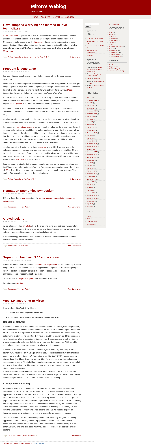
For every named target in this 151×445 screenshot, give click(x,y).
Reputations (18, 57)
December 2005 (92, 195)
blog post (26, 198)
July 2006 (90, 184)
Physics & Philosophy (115, 46)
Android (42, 147)
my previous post (25, 278)
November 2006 (92, 174)
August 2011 (91, 105)
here (17, 159)
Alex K (111, 65)
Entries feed (90, 219)
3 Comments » (75, 436)
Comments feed (92, 221)
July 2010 (90, 119)
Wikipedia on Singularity (116, 71)
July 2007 (90, 163)
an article (27, 226)
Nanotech (114, 38)
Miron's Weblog (48, 6)
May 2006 (90, 190)
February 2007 (91, 171)
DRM (8, 170)
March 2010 (90, 124)
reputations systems (25, 127)
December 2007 (92, 152)
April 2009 (90, 135)
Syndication (114, 24)
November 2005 (92, 198)
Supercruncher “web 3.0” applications (31, 257)
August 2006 (91, 182)
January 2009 (91, 141)
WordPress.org (91, 224)
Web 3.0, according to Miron (23, 300)
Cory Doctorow (113, 67)
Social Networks (30, 57)
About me (45, 17)
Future (10, 436)
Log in (88, 216)
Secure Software (116, 54)
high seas (38, 42)
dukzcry (89, 78)
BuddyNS (90, 55)
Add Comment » (74, 207)
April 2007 (90, 165)
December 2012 (92, 100)
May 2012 (90, 103)
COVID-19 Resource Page (95, 38)
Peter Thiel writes (10, 36)
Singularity (114, 40)
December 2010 (92, 111)
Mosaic (70, 90)
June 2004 (90, 206)
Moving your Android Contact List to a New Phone (95, 69)
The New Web (42, 57)
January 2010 (91, 130)
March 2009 (90, 138)
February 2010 (91, 127)
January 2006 (91, 193)
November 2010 (92, 114)
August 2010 (91, 116)
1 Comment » (75, 57)
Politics (10, 57)
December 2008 (92, 144)
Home (35, 17)
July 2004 (90, 204)
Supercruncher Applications (45, 265)
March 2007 (90, 168)
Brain (112, 36)
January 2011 (91, 108)
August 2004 (91, 201)
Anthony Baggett (38, 443)
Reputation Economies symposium (28, 190)
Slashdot (20, 283)
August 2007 (91, 160)
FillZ (112, 44)
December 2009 (92, 133)
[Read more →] (9, 51)
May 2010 (90, 122)
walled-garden (16, 104)
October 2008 (91, 149)
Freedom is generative (19, 68)
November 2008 (92, 146)
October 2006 (91, 176)
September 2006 (92, 179)
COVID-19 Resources (63, 17)
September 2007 (92, 157)
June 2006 (90, 187)
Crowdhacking (13, 218)
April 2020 (90, 97)
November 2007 (92, 154)
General (111, 42)
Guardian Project (114, 69)
